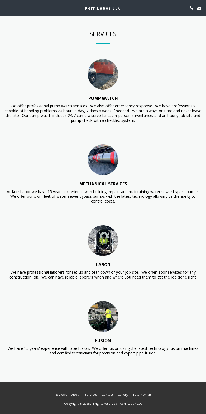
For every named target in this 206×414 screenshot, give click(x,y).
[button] (6, 7)
